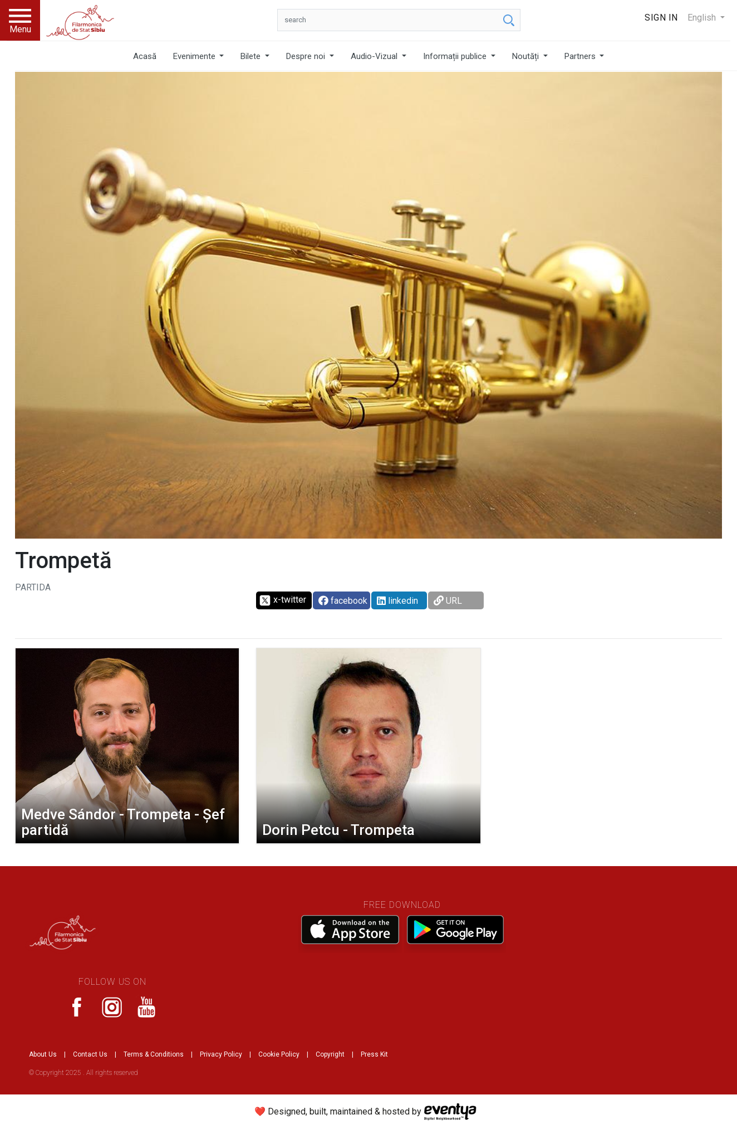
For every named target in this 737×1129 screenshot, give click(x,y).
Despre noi (306, 56)
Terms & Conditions (154, 1054)
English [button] (702, 17)
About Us (43, 1054)
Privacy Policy (221, 1054)
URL (448, 600)
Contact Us (90, 1054)
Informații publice (456, 56)
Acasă (144, 56)
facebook (342, 600)
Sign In (661, 17)
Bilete (251, 56)
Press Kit (374, 1054)
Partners (581, 56)
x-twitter (282, 600)
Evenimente (195, 56)
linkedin (397, 600)
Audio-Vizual (375, 56)
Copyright (330, 1054)
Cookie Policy (278, 1054)
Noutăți (526, 56)
